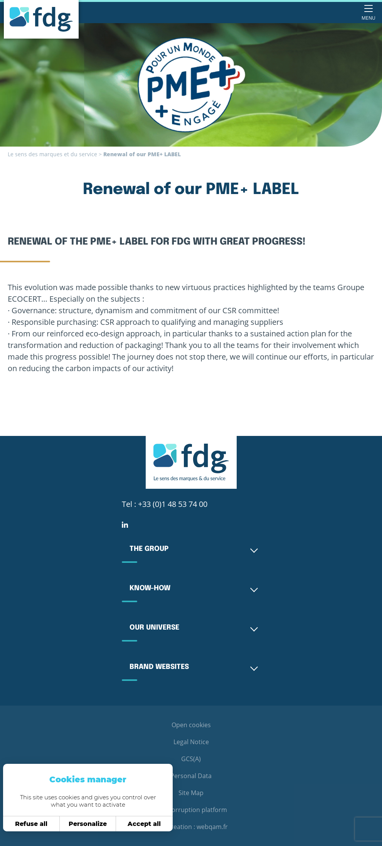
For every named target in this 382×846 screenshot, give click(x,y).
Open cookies (191, 725)
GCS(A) (191, 759)
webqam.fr (212, 826)
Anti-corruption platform (191, 809)
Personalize (86, 823)
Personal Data (191, 776)
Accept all (142, 823)
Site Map (191, 793)
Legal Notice (191, 742)
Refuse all (29, 823)
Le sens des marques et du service (52, 154)
